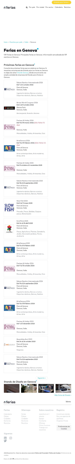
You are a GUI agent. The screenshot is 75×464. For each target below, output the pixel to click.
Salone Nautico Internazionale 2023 (30, 357)
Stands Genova (22, 73)
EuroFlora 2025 (22, 221)
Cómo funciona (44, 425)
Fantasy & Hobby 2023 (25, 321)
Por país (32, 7)
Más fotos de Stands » (62, 395)
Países (6, 416)
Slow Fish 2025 (22, 201)
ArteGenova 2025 (23, 243)
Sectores (7, 421)
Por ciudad (40, 7)
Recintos (67, 7)
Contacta (42, 421)
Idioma (68, 401)
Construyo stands (63, 414)
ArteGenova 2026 (23, 140)
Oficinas (42, 423)
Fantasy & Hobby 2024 (25, 263)
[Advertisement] (37, 25)
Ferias (7, 410)
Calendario (59, 7)
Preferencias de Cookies (64, 428)
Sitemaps (25, 410)
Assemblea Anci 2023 (24, 339)
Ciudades (7, 418)
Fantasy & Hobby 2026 (25, 120)
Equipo (41, 418)
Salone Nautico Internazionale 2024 (30, 281)
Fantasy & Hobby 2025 (25, 163)
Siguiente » (42, 378)
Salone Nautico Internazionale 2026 (30, 82)
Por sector (49, 7)
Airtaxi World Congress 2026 (27, 102)
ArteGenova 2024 (23, 301)
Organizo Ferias (62, 421)
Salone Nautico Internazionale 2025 (30, 181)
